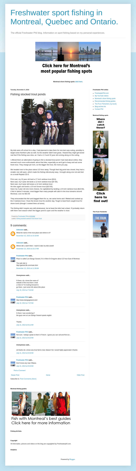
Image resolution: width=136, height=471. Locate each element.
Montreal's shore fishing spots (105, 98)
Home (48, 375)
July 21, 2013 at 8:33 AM (24, 353)
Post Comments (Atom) (28, 379)
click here (78, 82)
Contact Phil (99, 109)
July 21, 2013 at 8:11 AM (24, 325)
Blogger (72, 459)
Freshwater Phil (22, 256)
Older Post (80, 375)
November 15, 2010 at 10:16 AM (27, 236)
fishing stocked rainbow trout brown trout (29, 218)
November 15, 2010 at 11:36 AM (27, 268)
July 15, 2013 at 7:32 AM (24, 290)
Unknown (19, 230)
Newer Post (15, 375)
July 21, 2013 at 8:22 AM (24, 338)
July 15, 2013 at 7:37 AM (24, 303)
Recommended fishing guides (105, 101)
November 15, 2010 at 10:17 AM (27, 249)
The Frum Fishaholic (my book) (106, 104)
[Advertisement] (58, 434)
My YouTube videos (101, 96)
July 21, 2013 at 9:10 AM (24, 366)
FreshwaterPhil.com (102, 93)
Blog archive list (100, 106)
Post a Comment (19, 370)
